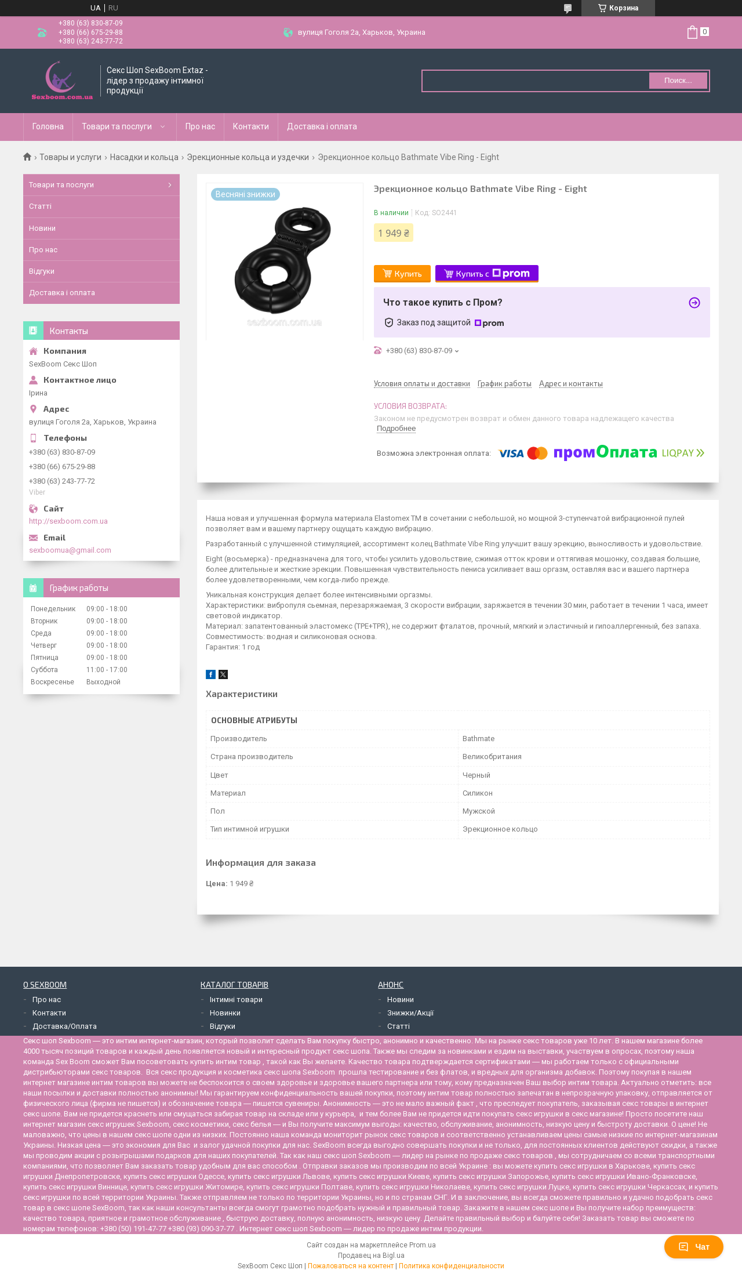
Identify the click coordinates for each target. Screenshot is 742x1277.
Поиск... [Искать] (678, 80)
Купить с (493, 274)
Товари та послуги (117, 126)
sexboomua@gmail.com (70, 550)
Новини (42, 228)
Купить (408, 273)
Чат (694, 1247)
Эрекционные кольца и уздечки (248, 157)
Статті (40, 206)
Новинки (225, 1012)
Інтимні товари (236, 999)
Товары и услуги (70, 157)
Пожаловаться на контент (351, 1266)
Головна (48, 126)
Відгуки (41, 271)
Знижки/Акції (410, 1012)
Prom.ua (422, 1245)
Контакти (251, 126)
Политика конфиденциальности (451, 1266)
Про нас (200, 126)
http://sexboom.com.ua (68, 521)
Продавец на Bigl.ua (371, 1255)
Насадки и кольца (144, 157)
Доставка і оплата (322, 126)
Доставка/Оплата (64, 1026)
